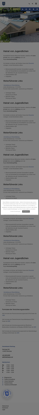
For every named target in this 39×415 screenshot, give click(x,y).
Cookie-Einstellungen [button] (15, 211)
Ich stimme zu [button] (26, 211)
